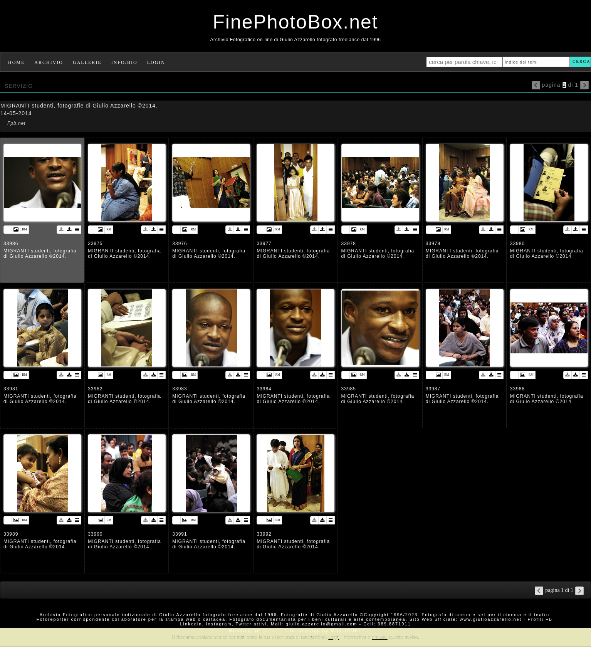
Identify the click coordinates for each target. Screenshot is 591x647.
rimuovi (380, 637)
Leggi (333, 637)
